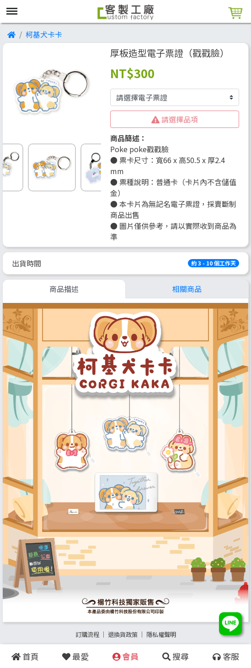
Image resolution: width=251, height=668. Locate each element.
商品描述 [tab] (64, 288)
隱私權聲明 (161, 634)
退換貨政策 (123, 634)
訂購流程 (87, 634)
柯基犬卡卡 (44, 34)
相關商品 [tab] (187, 288)
